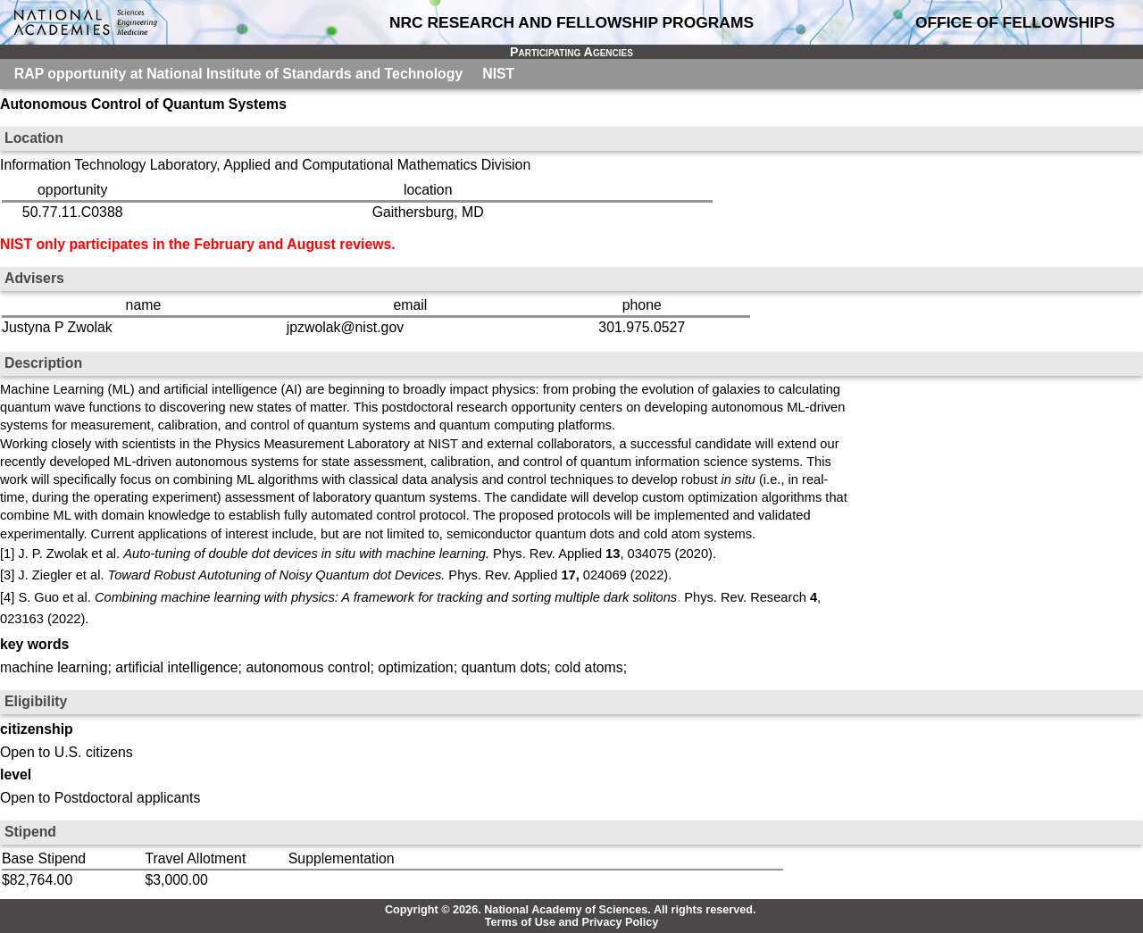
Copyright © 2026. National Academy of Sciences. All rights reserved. (570, 910)
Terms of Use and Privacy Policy (572, 922)
